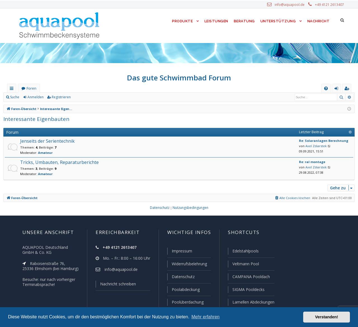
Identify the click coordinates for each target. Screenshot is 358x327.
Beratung (244, 21)
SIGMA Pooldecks (248, 290)
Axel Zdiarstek (314, 146)
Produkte (181, 21)
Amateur (42, 152)
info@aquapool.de (291, 5)
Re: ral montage (310, 162)
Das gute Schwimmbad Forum (179, 77)
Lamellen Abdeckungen (252, 302)
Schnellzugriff (13, 89)
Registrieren (60, 97)
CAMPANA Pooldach (250, 277)
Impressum (179, 252)
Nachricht (318, 21)
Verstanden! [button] (326, 317)
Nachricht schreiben (116, 285)
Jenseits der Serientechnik (46, 141)
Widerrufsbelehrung (187, 264)
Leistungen (215, 21)
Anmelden (35, 97)
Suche (15, 97)
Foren (31, 88)
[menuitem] (326, 88)
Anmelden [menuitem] (338, 89)
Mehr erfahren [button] (205, 316)
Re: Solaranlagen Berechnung (321, 140)
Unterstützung (278, 21)
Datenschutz (181, 277)
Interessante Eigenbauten (33, 119)
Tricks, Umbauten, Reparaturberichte (56, 162)
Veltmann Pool (245, 264)
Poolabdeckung (183, 290)
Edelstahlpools (245, 252)
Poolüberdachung (185, 302)
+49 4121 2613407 (330, 5)
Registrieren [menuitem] (348, 89)
